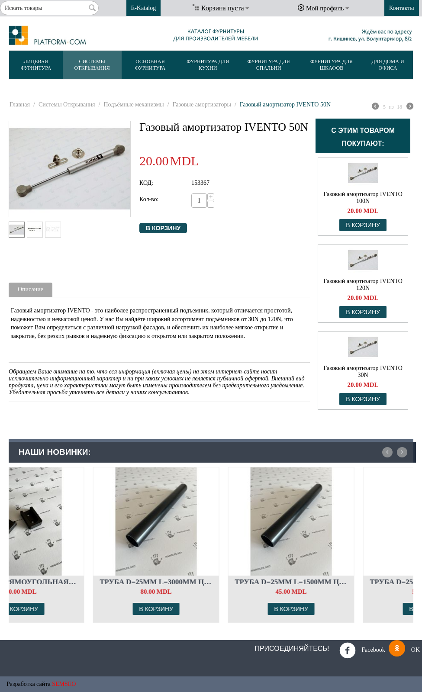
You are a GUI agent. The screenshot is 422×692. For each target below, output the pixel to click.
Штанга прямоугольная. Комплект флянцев (76, 582)
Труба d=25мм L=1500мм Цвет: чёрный (346, 582)
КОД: (146, 183)
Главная (20, 104)
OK (404, 650)
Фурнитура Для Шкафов (331, 64)
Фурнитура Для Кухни (208, 64)
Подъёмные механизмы (133, 104)
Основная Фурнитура (150, 64)
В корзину (163, 228)
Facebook (362, 650)
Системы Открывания (92, 64)
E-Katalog (143, 8)
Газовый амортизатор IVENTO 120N (363, 284)
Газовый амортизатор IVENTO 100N (363, 197)
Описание (30, 289)
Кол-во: (149, 199)
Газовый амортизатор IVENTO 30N (363, 371)
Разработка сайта (28, 684)
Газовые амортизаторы (202, 104)
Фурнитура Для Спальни (269, 64)
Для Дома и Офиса (387, 64)
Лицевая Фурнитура (35, 64)
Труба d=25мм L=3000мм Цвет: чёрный (211, 582)
